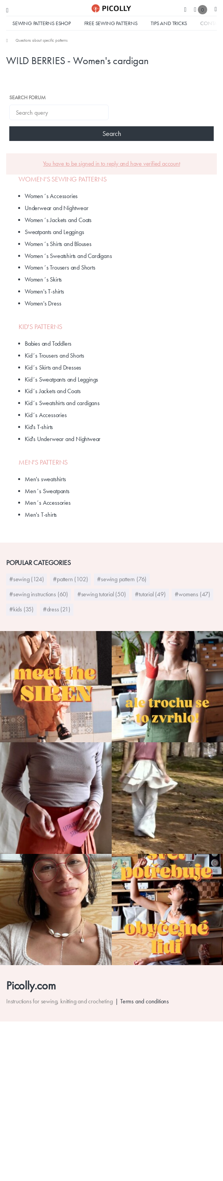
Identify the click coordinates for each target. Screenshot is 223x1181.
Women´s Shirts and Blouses (58, 244)
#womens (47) (192, 594)
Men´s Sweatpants (47, 491)
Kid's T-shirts (39, 427)
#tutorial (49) (150, 594)
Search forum (27, 97)
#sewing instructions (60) (38, 594)
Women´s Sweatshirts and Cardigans (68, 256)
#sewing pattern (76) (121, 579)
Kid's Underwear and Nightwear (62, 439)
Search (111, 133)
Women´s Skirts (43, 279)
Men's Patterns (43, 462)
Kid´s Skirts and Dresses (53, 367)
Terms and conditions (144, 1001)
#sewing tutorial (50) (101, 594)
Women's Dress (43, 303)
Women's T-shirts (44, 291)
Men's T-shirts (41, 514)
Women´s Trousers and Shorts (60, 267)
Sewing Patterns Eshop (41, 23)
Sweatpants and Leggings (54, 232)
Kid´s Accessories (46, 415)
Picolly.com (31, 985)
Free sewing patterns (111, 23)
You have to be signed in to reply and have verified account (111, 163)
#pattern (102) (70, 579)
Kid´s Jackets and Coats (52, 391)
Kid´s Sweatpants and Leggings (61, 379)
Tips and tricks (169, 23)
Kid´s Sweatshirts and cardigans (62, 403)
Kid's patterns (40, 326)
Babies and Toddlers (48, 343)
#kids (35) (21, 609)
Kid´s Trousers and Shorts (54, 355)
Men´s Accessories (48, 502)
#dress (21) (56, 609)
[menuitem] (36, 40)
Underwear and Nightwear (56, 208)
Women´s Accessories (51, 196)
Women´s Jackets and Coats (58, 220)
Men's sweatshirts (45, 479)
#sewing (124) (26, 579)
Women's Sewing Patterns (62, 179)
